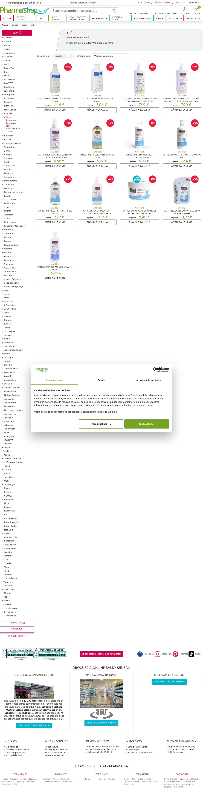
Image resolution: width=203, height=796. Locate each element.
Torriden (7, 585)
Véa (5, 596)
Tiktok (194, 653)
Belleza (7, 18)
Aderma (8, 37)
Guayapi (7, 469)
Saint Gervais (10, 537)
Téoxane (7, 574)
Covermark (8, 90)
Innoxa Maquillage (13, 286)
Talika (6, 570)
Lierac (7, 353)
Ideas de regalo (16, 636)
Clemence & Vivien (12, 458)
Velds (6, 451)
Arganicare (9, 52)
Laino (7, 338)
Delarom (8, 173)
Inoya (6, 290)
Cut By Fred (9, 165)
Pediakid (111, 779)
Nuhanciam (9, 428)
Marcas (193, 2)
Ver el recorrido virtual (101, 722)
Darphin (8, 169)
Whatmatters (10, 608)
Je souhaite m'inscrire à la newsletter (101, 653)
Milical (137, 781)
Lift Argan (8, 357)
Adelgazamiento (143, 18)
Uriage (7, 593)
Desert (6, 196)
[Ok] (115, 10)
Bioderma (9, 86)
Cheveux (9, 131)
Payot (7, 473)
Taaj (6, 567)
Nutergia (168, 786)
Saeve (6, 533)
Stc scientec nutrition (141, 779)
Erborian (8, 229)
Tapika (6, 465)
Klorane (8, 320)
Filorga (7, 241)
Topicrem (8, 582)
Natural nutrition (173, 781)
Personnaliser (101, 424)
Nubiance (8, 424)
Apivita (7, 49)
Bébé (41, 18)
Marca (59, 56)
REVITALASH (9, 510)
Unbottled (8, 589)
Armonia (8, 56)
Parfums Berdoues (12, 462)
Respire (8, 506)
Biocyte (127, 779)
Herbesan (183, 779)
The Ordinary (10, 578)
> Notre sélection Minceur (82, 2)
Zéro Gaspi (180, 2)
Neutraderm (9, 402)
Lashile (152, 781)
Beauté (17, 32)
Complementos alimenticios (78, 18)
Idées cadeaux (11, 282)
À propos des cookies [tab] (148, 380)
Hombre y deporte (117, 18)
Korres (7, 323)
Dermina (8, 188)
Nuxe (6, 432)
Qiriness (7, 503)
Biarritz (7, 75)
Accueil (5, 25)
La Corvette (9, 331)
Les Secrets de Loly (13, 349)
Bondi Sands (9, 109)
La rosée (7, 335)
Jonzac (7, 312)
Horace (8, 275)
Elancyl (6, 218)
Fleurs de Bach (11, 244)
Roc (6, 514)
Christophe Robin (12, 143)
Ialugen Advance (12, 279)
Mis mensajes (12, 746)
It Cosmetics (9, 305)
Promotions (8, 499)
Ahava (7, 41)
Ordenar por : (84, 56)
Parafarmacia (99, 18)
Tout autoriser (147, 424)
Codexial (7, 158)
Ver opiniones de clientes (169, 681)
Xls (133, 784)
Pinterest (180, 653)
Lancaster (8, 342)
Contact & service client (57, 752)
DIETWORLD (9, 199)
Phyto (7, 488)
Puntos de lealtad (14, 755)
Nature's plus (187, 784)
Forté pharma (170, 779)
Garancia (8, 264)
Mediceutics (9, 379)
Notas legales (134, 749)
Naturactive (194, 779)
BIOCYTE (8, 83)
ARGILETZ (8, 440)
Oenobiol (128, 781)
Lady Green (9, 477)
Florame (8, 248)
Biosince (8, 102)
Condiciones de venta (137, 746)
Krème (6, 327)
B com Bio (9, 68)
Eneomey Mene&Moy (15, 225)
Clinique (8, 154)
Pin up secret (10, 611)
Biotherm (8, 105)
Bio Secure (9, 79)
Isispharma (8, 301)
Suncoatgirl (9, 484)
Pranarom (178, 786)
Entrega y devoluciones (57, 749)
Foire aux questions (55, 755)
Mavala (8, 376)
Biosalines (9, 98)
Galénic (8, 256)
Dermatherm (10, 180)
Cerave (8, 139)
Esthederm (8, 233)
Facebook (145, 653)
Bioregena (8, 94)
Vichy (7, 600)
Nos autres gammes (14, 410)
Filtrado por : (44, 56)
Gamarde (9, 260)
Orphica (7, 443)
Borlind (7, 45)
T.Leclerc (8, 563)
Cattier (24, 25)
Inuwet (6, 294)
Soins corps (11, 123)
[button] (185, 11)
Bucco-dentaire (13, 128)
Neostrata (8, 399)
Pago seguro (52, 746)
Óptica (159, 18)
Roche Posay (10, 518)
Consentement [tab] (54, 380)
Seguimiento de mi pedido (17, 749)
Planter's (8, 492)
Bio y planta (55, 18)
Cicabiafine (9, 147)
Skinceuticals (9, 548)
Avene (7, 60)
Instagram (163, 653)
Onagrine (9, 436)
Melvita (8, 383)
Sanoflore (9, 540)
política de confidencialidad (140, 752)
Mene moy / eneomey (24, 781)
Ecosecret (8, 214)
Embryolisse (10, 221)
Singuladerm (9, 544)
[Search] (81, 10)
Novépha (8, 417)
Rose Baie (8, 529)
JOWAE (7, 316)
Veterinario (175, 18)
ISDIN (6, 297)
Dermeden (8, 184)
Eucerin (8, 237)
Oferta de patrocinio (15, 752)
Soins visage (11, 120)
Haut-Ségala (9, 271)
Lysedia (8, 364)
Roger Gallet (10, 526)
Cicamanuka (9, 615)
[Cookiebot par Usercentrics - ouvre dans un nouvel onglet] (155, 369)
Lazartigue (8, 346)
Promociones (194, 18)
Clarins (6, 150)
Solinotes (7, 555)
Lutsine (7, 361)
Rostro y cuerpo (21, 18)
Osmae (7, 447)
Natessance (10, 391)
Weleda (8, 604)
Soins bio (7, 551)
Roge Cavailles (11, 522)
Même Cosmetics (11, 387)
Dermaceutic (9, 177)
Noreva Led (10, 406)
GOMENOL (9, 267)
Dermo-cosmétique (13, 192)
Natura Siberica (12, 395)
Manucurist (10, 372)
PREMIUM (8, 495)
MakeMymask (10, 368)
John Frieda (10, 308)
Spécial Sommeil (162, 2)
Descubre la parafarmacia (34, 725)
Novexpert (8, 421)
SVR (6, 559)
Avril (6, 64)
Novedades (144, 2)
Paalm (6, 454)
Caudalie (8, 135)
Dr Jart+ (7, 207)
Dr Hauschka (10, 203)
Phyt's (6, 480)
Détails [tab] (101, 380)
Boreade (7, 113)
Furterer (8, 252)
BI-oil (5, 72)
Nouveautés (9, 413)
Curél (6, 162)
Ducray (7, 210)
